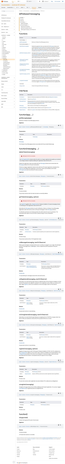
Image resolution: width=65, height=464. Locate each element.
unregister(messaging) (24, 80)
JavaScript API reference (18, 5)
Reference (42, 10)
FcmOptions (22, 97)
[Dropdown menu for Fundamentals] (14, 7)
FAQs (50, 456)
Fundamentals (10, 7)
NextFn (27, 266)
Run (27, 7)
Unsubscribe (21, 273)
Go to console (57, 1)
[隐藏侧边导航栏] (14, 462)
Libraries (18, 454)
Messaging (52, 46)
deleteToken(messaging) (24, 46)
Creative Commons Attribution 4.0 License (50, 437)
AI (16, 7)
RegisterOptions (22, 109)
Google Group (51, 452)
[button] (7, 18)
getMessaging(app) (23, 42)
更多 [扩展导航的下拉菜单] (18, 1)
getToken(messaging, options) (25, 52)
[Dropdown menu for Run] (29, 7)
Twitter (34, 452)
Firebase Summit (36, 451)
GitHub (18, 456)
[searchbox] (7, 11)
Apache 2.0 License (31, 438)
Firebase (20, 10)
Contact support (52, 449)
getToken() (34, 99)
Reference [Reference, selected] (34, 7)
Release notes (51, 454)
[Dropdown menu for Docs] (15, 1)
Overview (3, 7)
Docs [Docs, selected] (13, 1)
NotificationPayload (31, 102)
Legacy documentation (53, 458)
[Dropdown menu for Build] (24, 7)
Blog (52, 1)
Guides (18, 449)
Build (22, 7)
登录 (63, 1)
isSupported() (22, 85)
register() (35, 49)
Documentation (5, 5)
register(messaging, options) (25, 73)
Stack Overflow (52, 451)
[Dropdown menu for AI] (18, 7)
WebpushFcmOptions (53, 97)
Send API (42, 103)
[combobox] (32, 1)
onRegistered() (42, 75)
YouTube (34, 454)
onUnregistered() (43, 50)
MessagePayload (23, 101)
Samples (39, 7)
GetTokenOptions (23, 99)
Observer (28, 267)
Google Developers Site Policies (47, 438)
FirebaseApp (35, 136)
